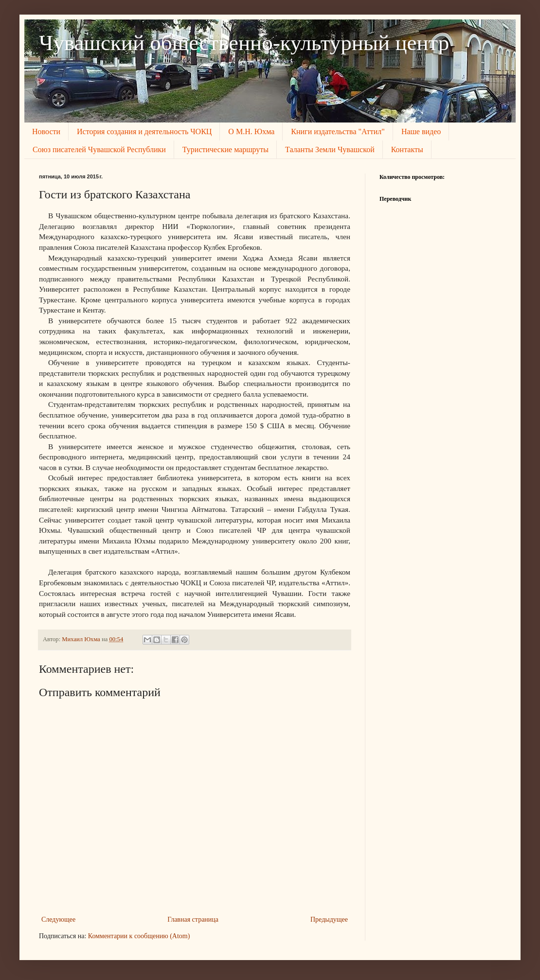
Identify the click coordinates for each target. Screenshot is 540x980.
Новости (46, 131)
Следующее (58, 919)
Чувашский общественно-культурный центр (244, 43)
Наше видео (421, 131)
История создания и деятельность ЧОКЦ (144, 131)
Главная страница (192, 919)
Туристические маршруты (225, 149)
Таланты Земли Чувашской (330, 149)
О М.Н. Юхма (251, 131)
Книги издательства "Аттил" (338, 131)
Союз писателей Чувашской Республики (99, 149)
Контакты (407, 149)
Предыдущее (329, 919)
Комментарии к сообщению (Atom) (139, 936)
